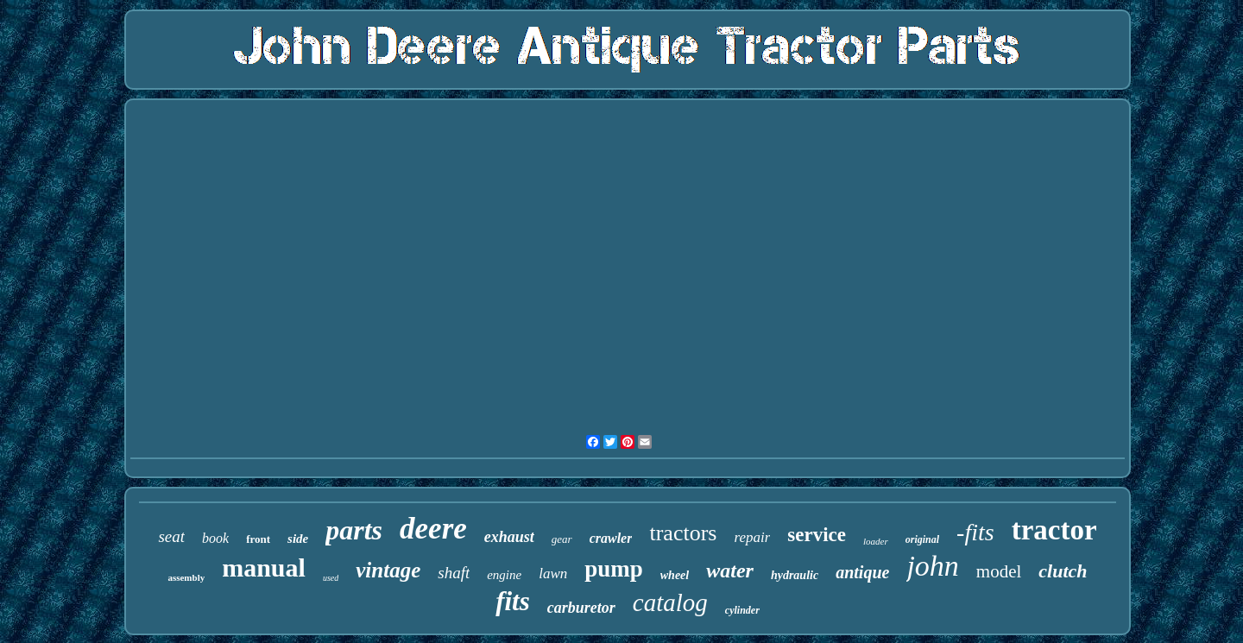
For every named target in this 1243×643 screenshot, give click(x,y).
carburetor (581, 607)
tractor (1054, 529)
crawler (611, 538)
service (816, 534)
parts (353, 529)
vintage (388, 570)
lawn (553, 573)
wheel (674, 575)
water (730, 570)
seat (171, 536)
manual (264, 567)
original (922, 539)
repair (752, 537)
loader (875, 541)
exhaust (509, 536)
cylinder (742, 610)
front (258, 539)
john (932, 566)
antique (862, 572)
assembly (186, 577)
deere (433, 528)
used (330, 578)
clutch (1062, 571)
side (297, 538)
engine (504, 575)
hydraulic (794, 575)
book (215, 538)
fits (512, 601)
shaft (454, 573)
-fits (975, 532)
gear (562, 539)
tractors (682, 532)
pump (613, 569)
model (999, 571)
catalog (670, 602)
